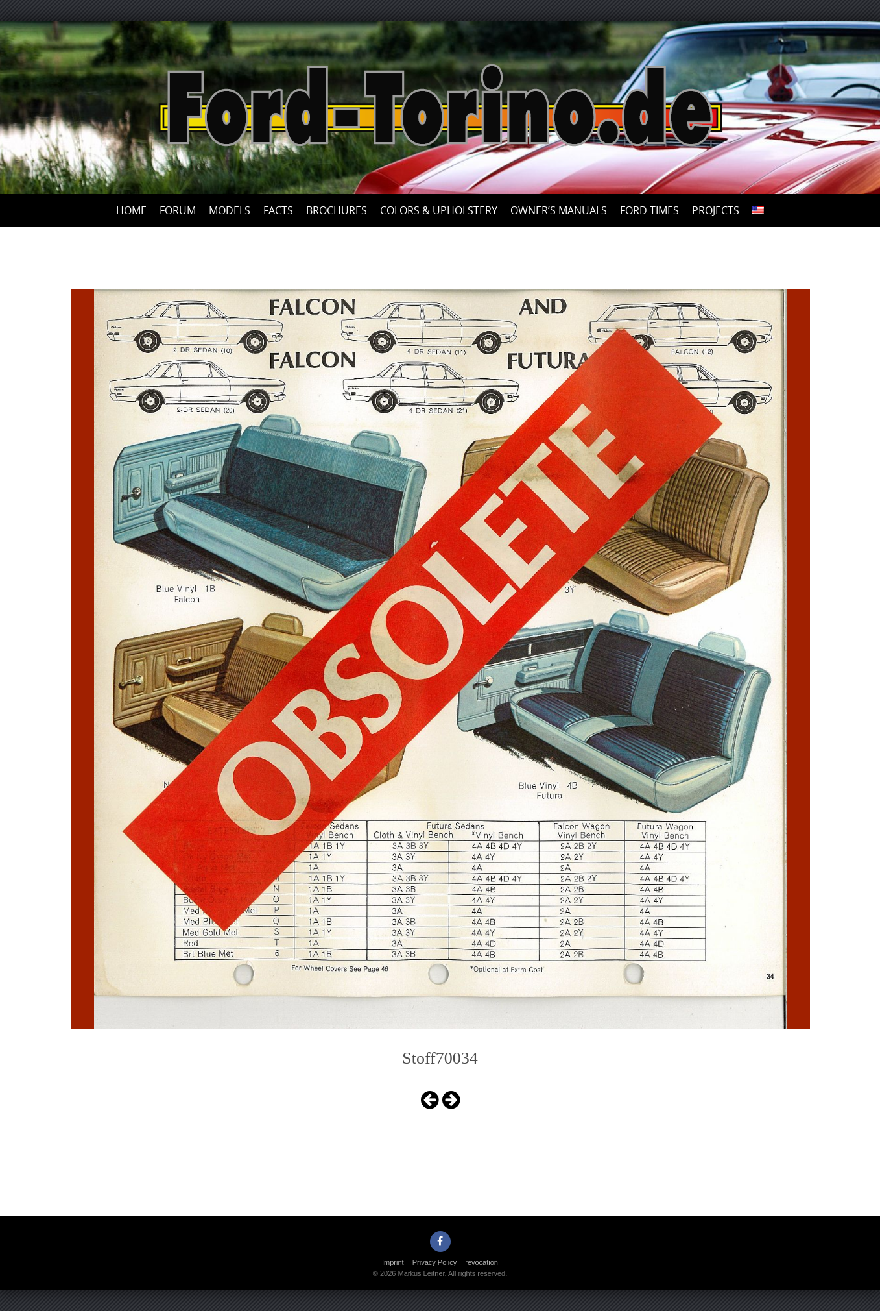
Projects (715, 210)
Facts (278, 210)
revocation (481, 1262)
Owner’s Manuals (558, 210)
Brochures (336, 210)
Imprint (393, 1262)
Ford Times (649, 210)
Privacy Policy (434, 1262)
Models (229, 210)
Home (131, 210)
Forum (178, 210)
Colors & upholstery (438, 210)
